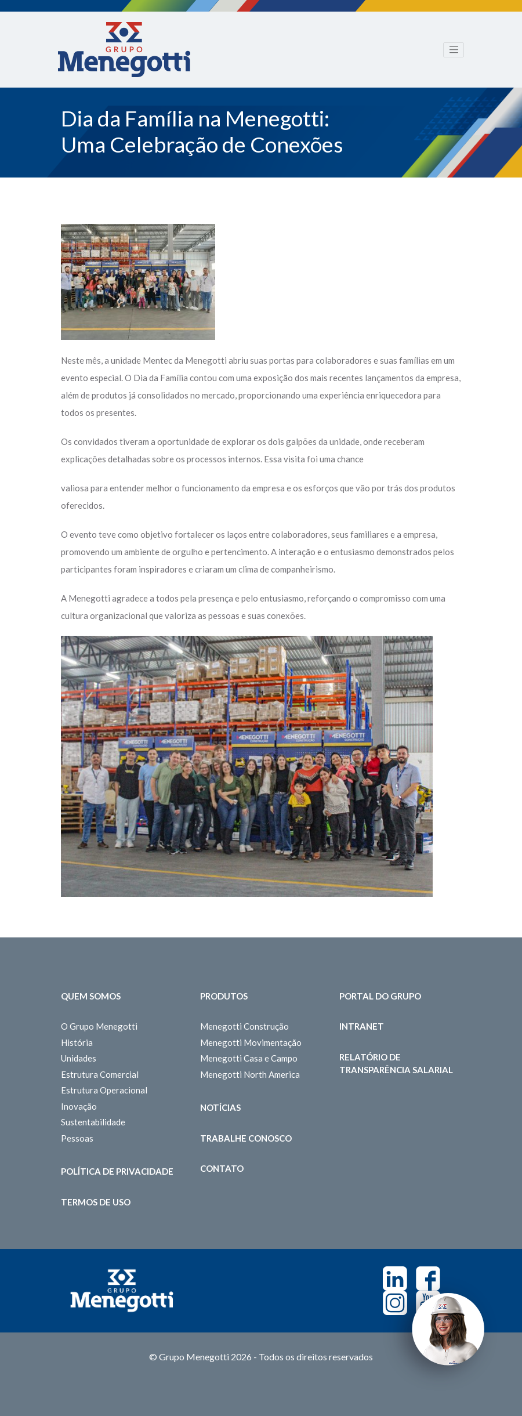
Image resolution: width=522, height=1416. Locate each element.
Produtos (224, 996)
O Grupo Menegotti (99, 1026)
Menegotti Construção (244, 1026)
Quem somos (91, 996)
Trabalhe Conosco (246, 1138)
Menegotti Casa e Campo (249, 1058)
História (77, 1042)
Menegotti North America (250, 1074)
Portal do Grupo (380, 996)
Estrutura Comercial (100, 1074)
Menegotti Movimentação (251, 1042)
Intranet (361, 1026)
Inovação (79, 1106)
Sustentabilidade (93, 1122)
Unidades (78, 1058)
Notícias (220, 1107)
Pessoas (77, 1138)
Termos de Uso (95, 1202)
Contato (222, 1168)
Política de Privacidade (117, 1171)
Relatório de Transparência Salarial (396, 1063)
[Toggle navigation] (453, 49)
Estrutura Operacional (104, 1090)
